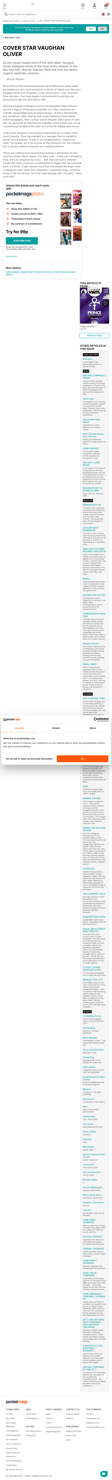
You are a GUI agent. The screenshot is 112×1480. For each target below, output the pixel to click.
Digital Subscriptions (11, 21)
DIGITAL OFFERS (52, 272)
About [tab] (92, 728)
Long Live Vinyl (28, 21)
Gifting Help (31, 1435)
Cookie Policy (11, 1465)
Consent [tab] (19, 728)
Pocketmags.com (93, 1418)
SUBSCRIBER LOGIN (15, 272)
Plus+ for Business (13, 1444)
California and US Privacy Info (13, 1454)
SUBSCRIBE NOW (21, 241)
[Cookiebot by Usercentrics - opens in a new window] (96, 719)
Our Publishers (12, 1439)
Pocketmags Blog (13, 1435)
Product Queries (72, 1414)
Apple (48, 1414)
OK (82, 758)
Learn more (11, 256)
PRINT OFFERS (34, 272)
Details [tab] (56, 728)
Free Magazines (12, 1431)
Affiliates (69, 1418)
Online (48, 1423)
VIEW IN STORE (94, 335)
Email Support (31, 1418)
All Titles (9, 1414)
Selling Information (74, 1431)
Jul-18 (39, 21)
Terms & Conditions (14, 1461)
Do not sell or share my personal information (29, 758)
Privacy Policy (11, 1448)
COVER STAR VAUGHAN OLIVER (57, 21)
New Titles (10, 1418)
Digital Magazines (53, 1431)
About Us (90, 1414)
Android (49, 1418)
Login (68, 1440)
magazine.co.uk (92, 1423)
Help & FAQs (31, 1414)
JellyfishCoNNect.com (95, 1427)
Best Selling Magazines (10, 1425)
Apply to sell (71, 1435)
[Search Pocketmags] (6, 15)
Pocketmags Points (54, 1427)
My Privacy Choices (14, 1469)
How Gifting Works (33, 1431)
